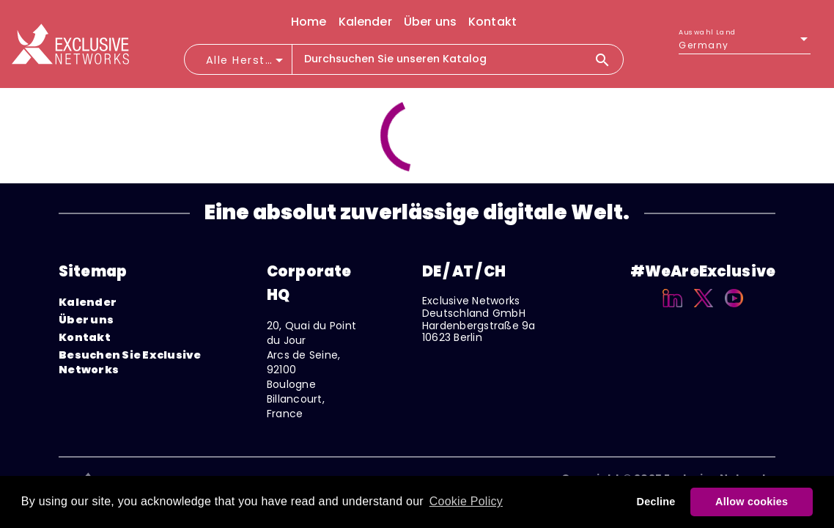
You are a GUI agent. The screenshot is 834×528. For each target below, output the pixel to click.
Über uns (86, 319)
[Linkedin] (672, 309)
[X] (704, 309)
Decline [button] (656, 501)
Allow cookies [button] (751, 501)
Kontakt (85, 337)
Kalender (88, 302)
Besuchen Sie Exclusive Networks (130, 362)
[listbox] (745, 45)
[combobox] (246, 64)
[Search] (608, 59)
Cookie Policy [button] (466, 501)
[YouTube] (734, 309)
